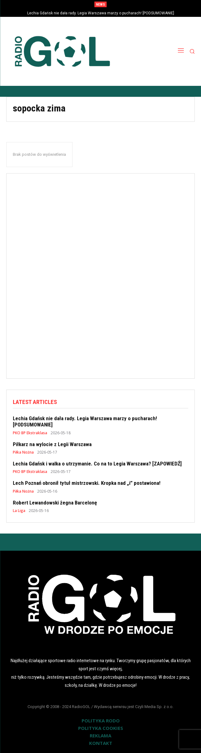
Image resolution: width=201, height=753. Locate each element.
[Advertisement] (101, 273)
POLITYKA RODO (101, 720)
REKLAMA (100, 735)
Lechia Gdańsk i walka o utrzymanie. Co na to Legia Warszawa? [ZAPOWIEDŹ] (97, 463)
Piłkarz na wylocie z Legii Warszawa (52, 444)
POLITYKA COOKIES (100, 728)
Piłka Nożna (23, 452)
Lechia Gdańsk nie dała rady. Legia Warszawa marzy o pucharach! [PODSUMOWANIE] (100, 13)
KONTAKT (100, 743)
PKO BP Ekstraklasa (30, 433)
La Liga (19, 511)
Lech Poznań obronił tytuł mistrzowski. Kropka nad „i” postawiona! (86, 483)
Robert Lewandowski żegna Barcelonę (55, 503)
